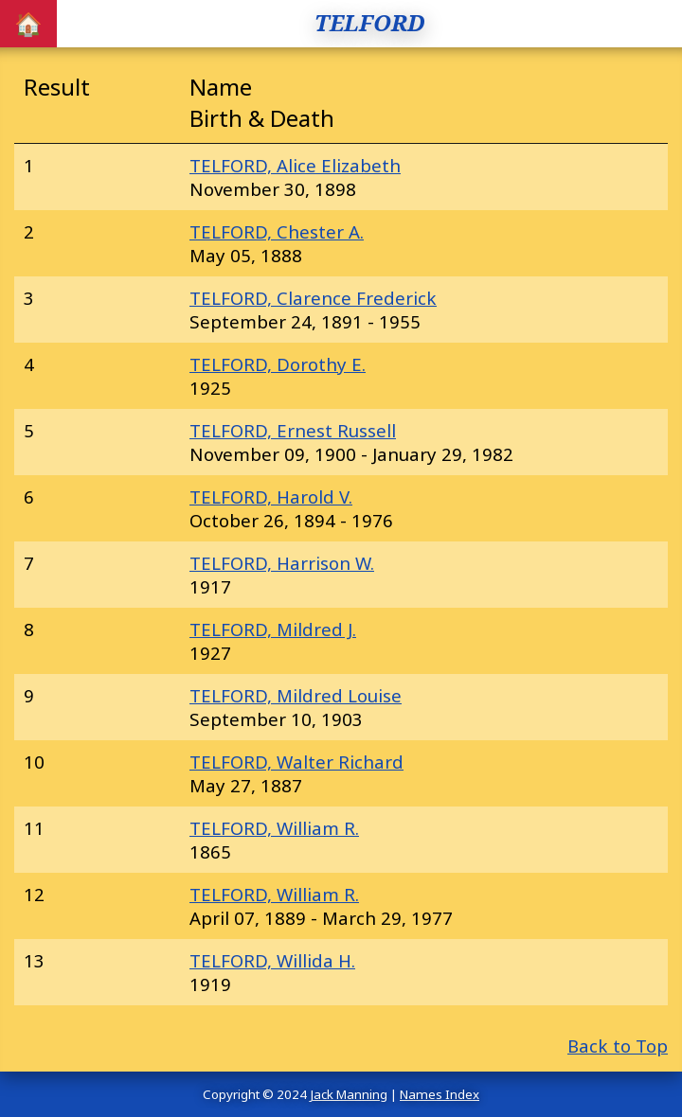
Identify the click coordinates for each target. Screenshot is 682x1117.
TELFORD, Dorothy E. (277, 364)
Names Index (439, 1094)
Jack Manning (348, 1094)
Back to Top (617, 1045)
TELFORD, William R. (274, 828)
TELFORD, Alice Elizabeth (295, 165)
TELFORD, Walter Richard (296, 761)
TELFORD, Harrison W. (281, 563)
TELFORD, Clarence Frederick (313, 298)
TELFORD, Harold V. (270, 496)
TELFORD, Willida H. (272, 960)
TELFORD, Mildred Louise (295, 695)
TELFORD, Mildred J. (272, 629)
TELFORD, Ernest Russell (292, 430)
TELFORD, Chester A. (276, 231)
